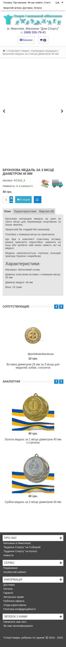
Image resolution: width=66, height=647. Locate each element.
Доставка (28, 8)
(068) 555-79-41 (35, 32)
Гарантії (8, 592)
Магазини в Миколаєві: (17, 543)
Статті (47, 2)
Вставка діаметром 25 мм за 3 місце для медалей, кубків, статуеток (33, 366)
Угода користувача (14, 604)
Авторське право (13, 596)
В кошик (23, 199)
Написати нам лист (15, 621)
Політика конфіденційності (19, 608)
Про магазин (20, 2)
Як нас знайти (35, 2)
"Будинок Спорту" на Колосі (20, 551)
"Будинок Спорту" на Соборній (21, 547)
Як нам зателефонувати (18, 625)
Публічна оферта (13, 600)
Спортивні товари (18, 50)
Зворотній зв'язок (12, 8)
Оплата (38, 8)
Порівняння (10, 567)
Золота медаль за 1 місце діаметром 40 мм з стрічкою (33, 441)
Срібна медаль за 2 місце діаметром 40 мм (33, 501)
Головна (7, 2)
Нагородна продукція (44, 50)
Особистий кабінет (14, 571)
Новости (8, 555)
